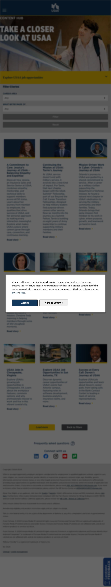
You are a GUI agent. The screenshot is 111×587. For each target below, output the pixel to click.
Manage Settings (54, 302)
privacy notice (18, 292)
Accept (25, 302)
